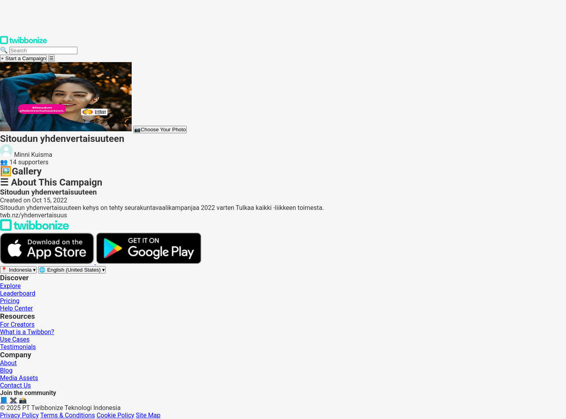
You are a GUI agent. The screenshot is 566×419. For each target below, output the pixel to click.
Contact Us (15, 385)
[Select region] (18, 270)
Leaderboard (17, 293)
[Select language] (72, 270)
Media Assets (19, 378)
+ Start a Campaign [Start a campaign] (23, 58)
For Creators (17, 324)
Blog (6, 370)
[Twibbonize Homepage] (23, 42)
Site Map (148, 415)
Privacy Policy (19, 415)
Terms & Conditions (67, 415)
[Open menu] (51, 58)
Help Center (16, 308)
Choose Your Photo (160, 129)
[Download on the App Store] (48, 262)
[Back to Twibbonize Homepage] (34, 229)
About (8, 363)
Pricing (10, 301)
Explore (10, 286)
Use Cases (14, 339)
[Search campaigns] (43, 50)
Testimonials (18, 347)
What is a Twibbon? (27, 332)
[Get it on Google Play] (148, 262)
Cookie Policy (115, 415)
